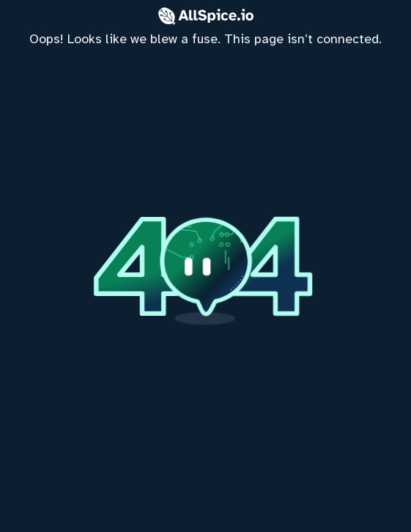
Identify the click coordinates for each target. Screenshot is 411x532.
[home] (205, 266)
